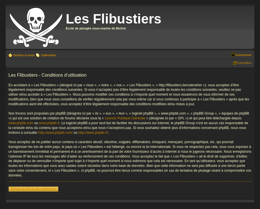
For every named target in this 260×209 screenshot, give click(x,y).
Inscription (244, 62)
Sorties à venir (24, 55)
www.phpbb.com (20, 123)
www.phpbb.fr (49, 123)
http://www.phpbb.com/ (55, 133)
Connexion (243, 55)
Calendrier (48, 55)
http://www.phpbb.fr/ (93, 133)
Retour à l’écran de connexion (33, 189)
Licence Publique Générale (125, 118)
